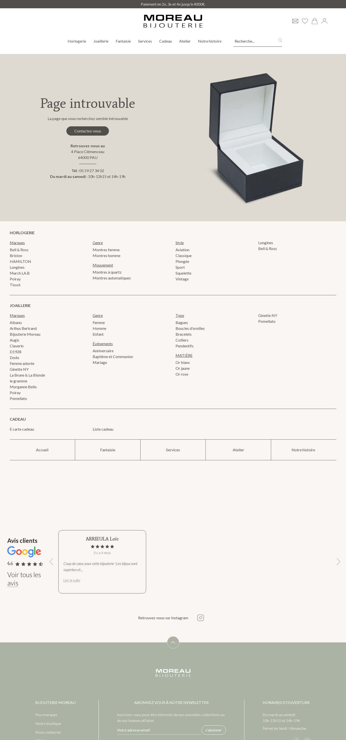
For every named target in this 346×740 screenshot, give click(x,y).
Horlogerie (77, 41)
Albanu (16, 322)
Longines (17, 267)
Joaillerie (100, 41)
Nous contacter (48, 731)
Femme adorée (22, 363)
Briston (16, 255)
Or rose (182, 374)
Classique (184, 255)
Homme (99, 328)
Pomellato (18, 398)
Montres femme (106, 249)
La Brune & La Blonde (27, 375)
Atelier (185, 41)
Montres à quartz (107, 272)
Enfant (98, 334)
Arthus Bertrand (23, 328)
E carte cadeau (22, 429)
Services (145, 41)
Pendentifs (185, 345)
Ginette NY (19, 369)
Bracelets (184, 334)
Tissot (15, 284)
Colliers (182, 340)
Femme (99, 322)
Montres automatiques (112, 278)
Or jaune (183, 368)
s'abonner (213, 729)
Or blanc (183, 362)
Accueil (42, 449)
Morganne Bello (23, 386)
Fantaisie (123, 41)
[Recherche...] (251, 41)
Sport (180, 267)
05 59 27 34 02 (91, 171)
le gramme (18, 381)
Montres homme (106, 255)
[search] (280, 41)
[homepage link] (173, 21)
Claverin (17, 345)
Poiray (15, 279)
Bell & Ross (19, 249)
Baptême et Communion (113, 356)
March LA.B (20, 273)
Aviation (182, 249)
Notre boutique (48, 722)
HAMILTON (20, 261)
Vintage (182, 279)
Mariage (100, 362)
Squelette (183, 273)
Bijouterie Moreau (25, 334)
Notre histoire (210, 41)
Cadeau (165, 41)
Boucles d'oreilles (190, 328)
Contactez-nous (87, 131)
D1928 (15, 351)
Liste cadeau (103, 429)
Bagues (182, 322)
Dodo (14, 357)
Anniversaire (103, 350)
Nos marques (46, 713)
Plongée (182, 261)
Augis (14, 340)
